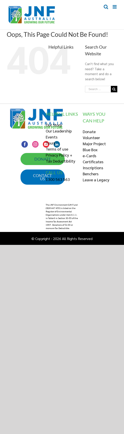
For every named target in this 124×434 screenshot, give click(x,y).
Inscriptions (93, 167)
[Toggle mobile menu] (115, 6)
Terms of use (57, 148)
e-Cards (89, 155)
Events (52, 136)
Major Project (94, 143)
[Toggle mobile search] (106, 6)
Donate (89, 131)
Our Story (54, 124)
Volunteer (91, 137)
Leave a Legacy (96, 179)
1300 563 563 (58, 179)
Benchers (91, 173)
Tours (51, 142)
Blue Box (90, 149)
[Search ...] (98, 89)
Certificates (93, 161)
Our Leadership (59, 130)
